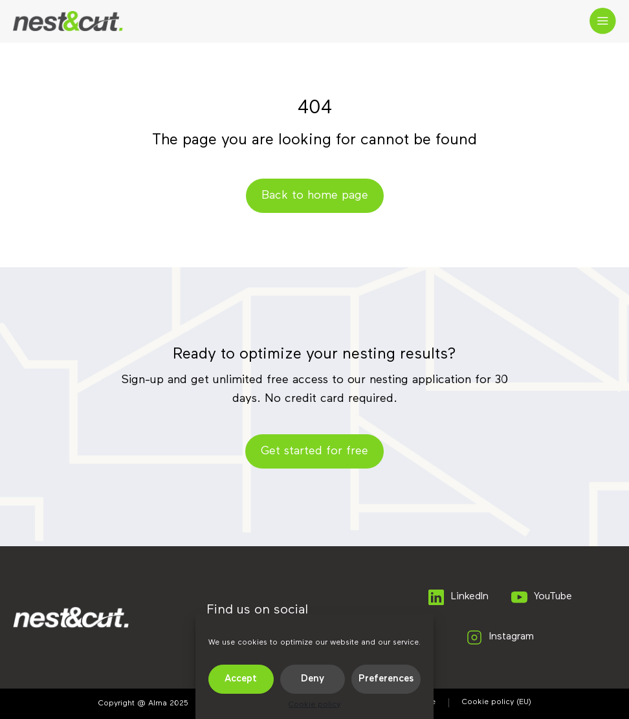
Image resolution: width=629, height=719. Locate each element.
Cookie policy (314, 705)
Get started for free (314, 451)
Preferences (386, 678)
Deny (312, 678)
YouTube (540, 597)
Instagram (499, 637)
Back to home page (314, 195)
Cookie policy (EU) (496, 702)
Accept (241, 678)
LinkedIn (457, 597)
